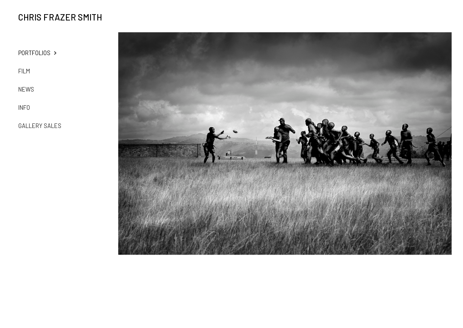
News (26, 89)
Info (24, 107)
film (24, 71)
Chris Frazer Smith (60, 17)
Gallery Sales (39, 125)
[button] (43, 53)
